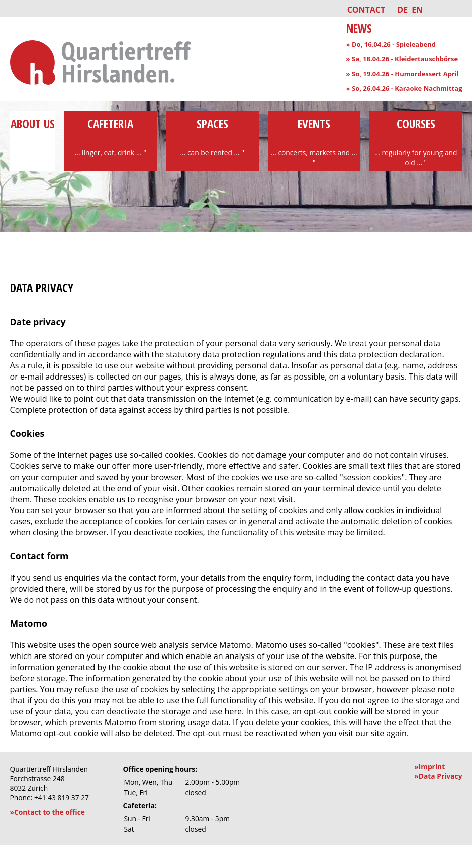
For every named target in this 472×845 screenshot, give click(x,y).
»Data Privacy (438, 776)
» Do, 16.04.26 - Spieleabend (391, 44)
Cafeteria (110, 137)
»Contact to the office (47, 812)
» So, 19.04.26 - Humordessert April (402, 73)
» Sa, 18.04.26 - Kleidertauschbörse (402, 58)
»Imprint (429, 766)
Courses (415, 142)
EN (417, 9)
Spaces (212, 137)
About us (32, 132)
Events (314, 142)
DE (402, 9)
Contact (366, 9)
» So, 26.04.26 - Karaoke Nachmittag (404, 88)
